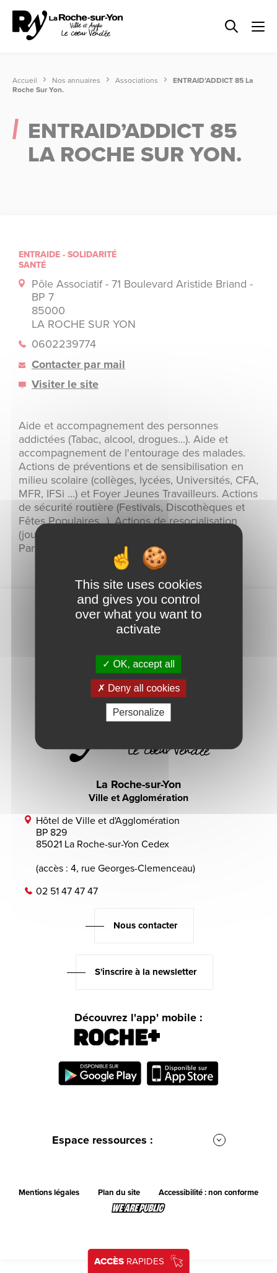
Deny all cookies (138, 688)
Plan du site (119, 1193)
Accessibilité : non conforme (208, 1193)
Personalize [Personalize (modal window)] (139, 713)
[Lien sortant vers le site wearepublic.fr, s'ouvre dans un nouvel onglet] (138, 1208)
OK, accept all (138, 664)
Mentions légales (49, 1193)
